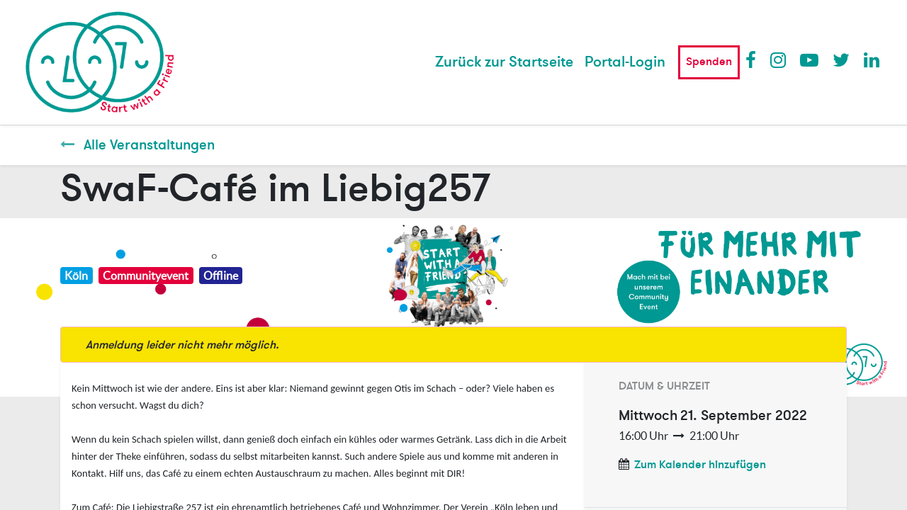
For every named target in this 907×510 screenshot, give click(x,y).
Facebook (754, 59)
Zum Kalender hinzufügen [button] (700, 464)
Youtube (808, 59)
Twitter (841, 59)
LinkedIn (872, 59)
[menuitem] (504, 62)
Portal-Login (625, 62)
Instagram (779, 59)
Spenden (709, 61)
